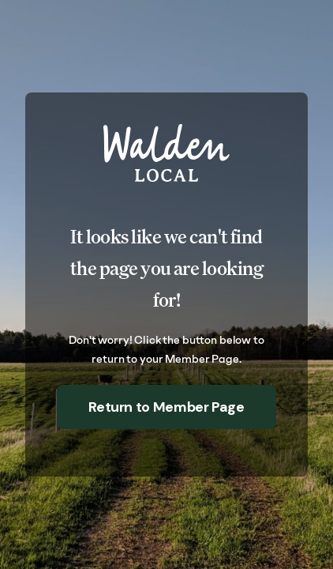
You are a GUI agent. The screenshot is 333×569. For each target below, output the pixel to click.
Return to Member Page (166, 407)
